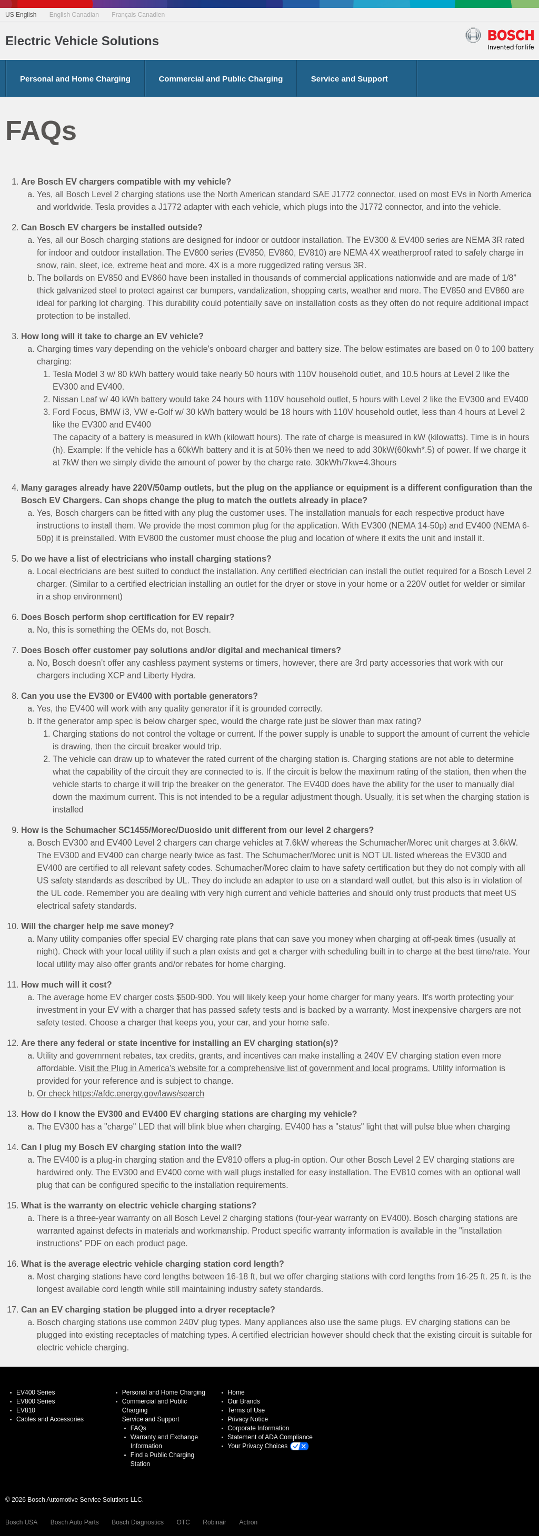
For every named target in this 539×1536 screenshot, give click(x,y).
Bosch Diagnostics (138, 1522)
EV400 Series (35, 1392)
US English (20, 14)
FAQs (138, 1428)
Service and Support (349, 78)
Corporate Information (259, 1428)
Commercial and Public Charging (221, 78)
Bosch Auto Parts (75, 1522)
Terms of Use (246, 1410)
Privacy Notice (248, 1419)
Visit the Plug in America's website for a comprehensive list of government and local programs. (254, 1068)
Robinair (214, 1522)
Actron (248, 1522)
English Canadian (74, 14)
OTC (183, 1522)
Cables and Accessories (50, 1419)
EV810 (25, 1410)
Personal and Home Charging (75, 78)
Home (236, 1392)
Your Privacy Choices (258, 1446)
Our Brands (244, 1401)
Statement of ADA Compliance (270, 1437)
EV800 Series (35, 1401)
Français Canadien (138, 14)
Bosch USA (21, 1522)
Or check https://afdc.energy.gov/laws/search (120, 1093)
